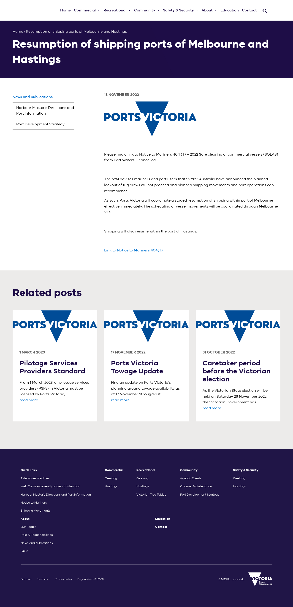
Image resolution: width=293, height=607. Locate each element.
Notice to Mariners (34, 502)
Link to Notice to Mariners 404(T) (133, 250)
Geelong (111, 478)
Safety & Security (180, 10)
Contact (249, 10)
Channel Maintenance (196, 486)
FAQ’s (25, 551)
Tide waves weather (35, 478)
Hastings (111, 486)
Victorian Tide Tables (151, 494)
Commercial (87, 10)
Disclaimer (43, 579)
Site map (26, 579)
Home (65, 10)
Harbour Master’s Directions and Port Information (45, 110)
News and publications (33, 97)
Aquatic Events (191, 478)
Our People (28, 527)
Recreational (117, 10)
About (209, 10)
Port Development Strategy (40, 124)
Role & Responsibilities (37, 535)
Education (229, 10)
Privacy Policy (63, 579)
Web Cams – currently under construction (50, 486)
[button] (98, 10)
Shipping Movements (36, 510)
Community (147, 10)
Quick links (29, 470)
